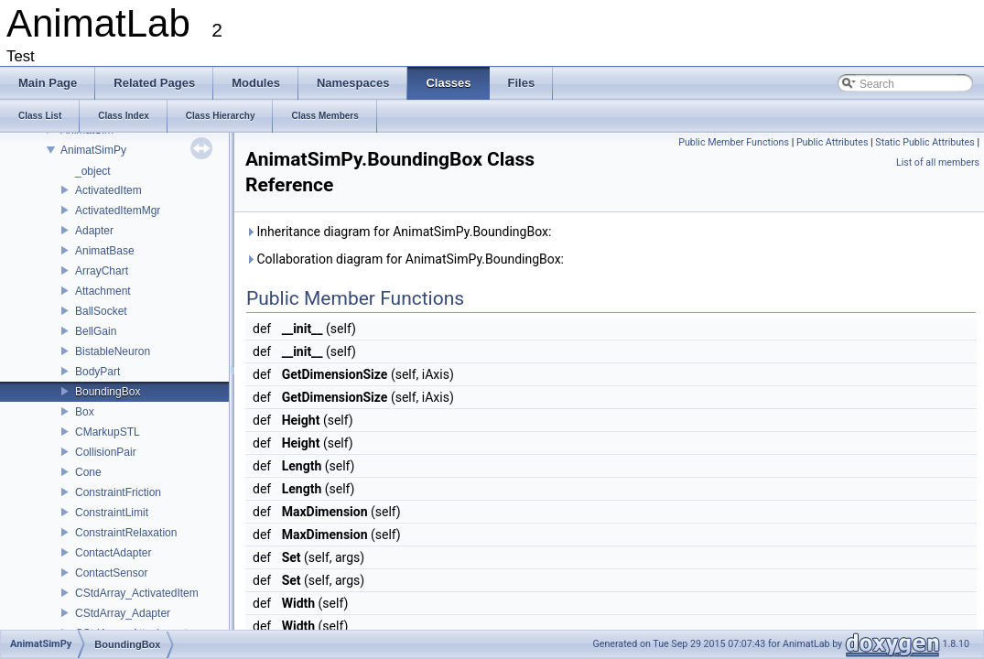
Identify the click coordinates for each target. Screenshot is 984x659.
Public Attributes (832, 142)
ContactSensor (111, 573)
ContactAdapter (113, 552)
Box (84, 411)
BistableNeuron (112, 351)
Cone (88, 472)
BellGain (95, 331)
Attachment (103, 291)
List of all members (937, 162)
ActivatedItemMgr (117, 210)
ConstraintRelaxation (126, 532)
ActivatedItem (108, 190)
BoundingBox (107, 391)
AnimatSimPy (93, 150)
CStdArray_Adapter (122, 613)
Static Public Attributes (924, 142)
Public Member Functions (733, 142)
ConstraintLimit (111, 512)
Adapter (94, 230)
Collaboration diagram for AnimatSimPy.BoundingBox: (404, 259)
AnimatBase (105, 250)
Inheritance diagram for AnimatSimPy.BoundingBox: (398, 231)
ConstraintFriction (118, 492)
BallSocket (101, 311)
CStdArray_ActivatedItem (137, 593)
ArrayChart (101, 271)
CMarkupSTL (107, 432)
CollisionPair (105, 452)
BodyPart (97, 371)
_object (93, 171)
